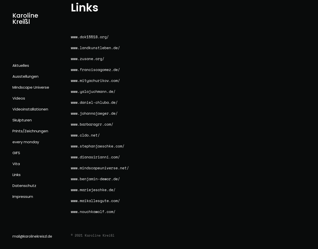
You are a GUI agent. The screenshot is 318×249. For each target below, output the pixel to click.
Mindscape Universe (30, 87)
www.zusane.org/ (87, 58)
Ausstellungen (25, 76)
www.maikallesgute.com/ (95, 200)
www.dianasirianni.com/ (95, 157)
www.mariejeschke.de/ (93, 189)
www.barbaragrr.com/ (92, 124)
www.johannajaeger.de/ (94, 113)
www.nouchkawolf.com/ (93, 211)
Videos (18, 98)
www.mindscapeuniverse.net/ (100, 168)
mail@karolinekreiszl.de (32, 236)
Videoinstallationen (30, 109)
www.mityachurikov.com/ (95, 80)
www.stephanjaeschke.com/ (97, 146)
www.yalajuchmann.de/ (93, 91)
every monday (25, 141)
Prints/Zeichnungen (30, 131)
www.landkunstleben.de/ (95, 47)
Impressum (22, 196)
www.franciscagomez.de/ (95, 69)
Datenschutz (24, 185)
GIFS (16, 152)
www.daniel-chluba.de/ (94, 102)
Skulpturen (22, 120)
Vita (16, 163)
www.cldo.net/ (85, 135)
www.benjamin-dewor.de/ (95, 178)
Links (16, 174)
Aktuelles (20, 65)
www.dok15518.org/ (90, 36)
